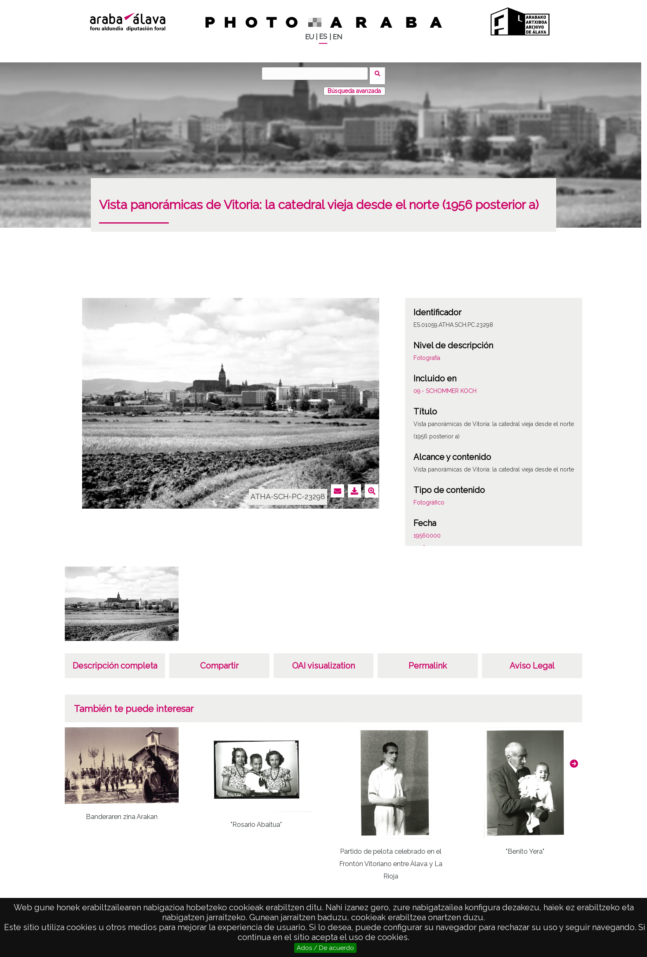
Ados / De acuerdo (325, 948)
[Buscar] (317, 73)
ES (323, 36)
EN (337, 37)
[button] (574, 759)
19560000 (427, 531)
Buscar (379, 73)
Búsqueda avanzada (354, 86)
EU (309, 37)
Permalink (428, 661)
